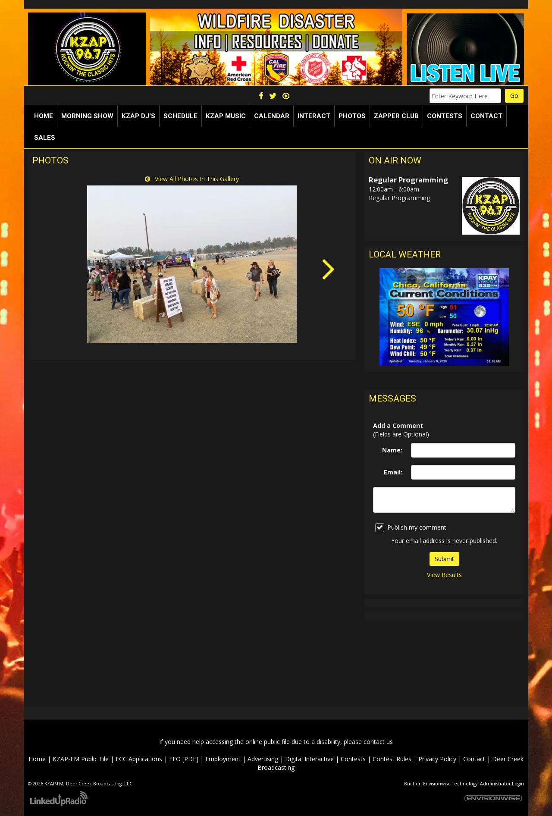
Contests (353, 759)
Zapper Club (396, 116)
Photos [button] (352, 116)
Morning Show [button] (87, 116)
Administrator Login (502, 784)
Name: (392, 450)
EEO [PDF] (183, 759)
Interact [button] (314, 116)
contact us (378, 742)
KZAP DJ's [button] (138, 116)
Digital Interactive (309, 759)
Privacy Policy (437, 759)
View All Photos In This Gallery (192, 179)
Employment (223, 759)
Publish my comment (410, 527)
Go (514, 95)
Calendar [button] (271, 116)
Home (43, 116)
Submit (444, 559)
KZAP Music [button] (226, 116)
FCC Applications (139, 759)
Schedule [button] (180, 116)
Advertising (263, 759)
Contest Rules (392, 759)
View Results (444, 575)
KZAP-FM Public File (81, 759)
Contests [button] (444, 116)
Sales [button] (44, 137)
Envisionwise (437, 784)
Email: (393, 472)
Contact (474, 759)
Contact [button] (486, 116)
